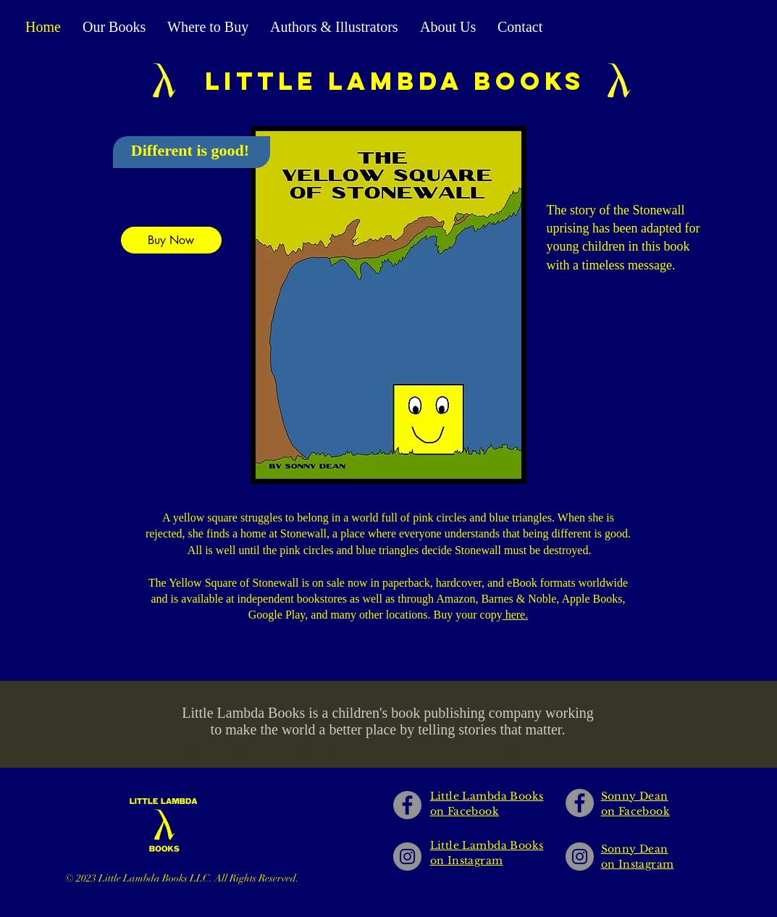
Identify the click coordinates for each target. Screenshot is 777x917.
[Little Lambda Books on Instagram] (407, 856)
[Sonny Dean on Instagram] (580, 856)
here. (516, 614)
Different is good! (190, 150)
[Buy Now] (171, 240)
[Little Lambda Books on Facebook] (407, 805)
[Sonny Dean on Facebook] (580, 803)
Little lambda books (395, 80)
